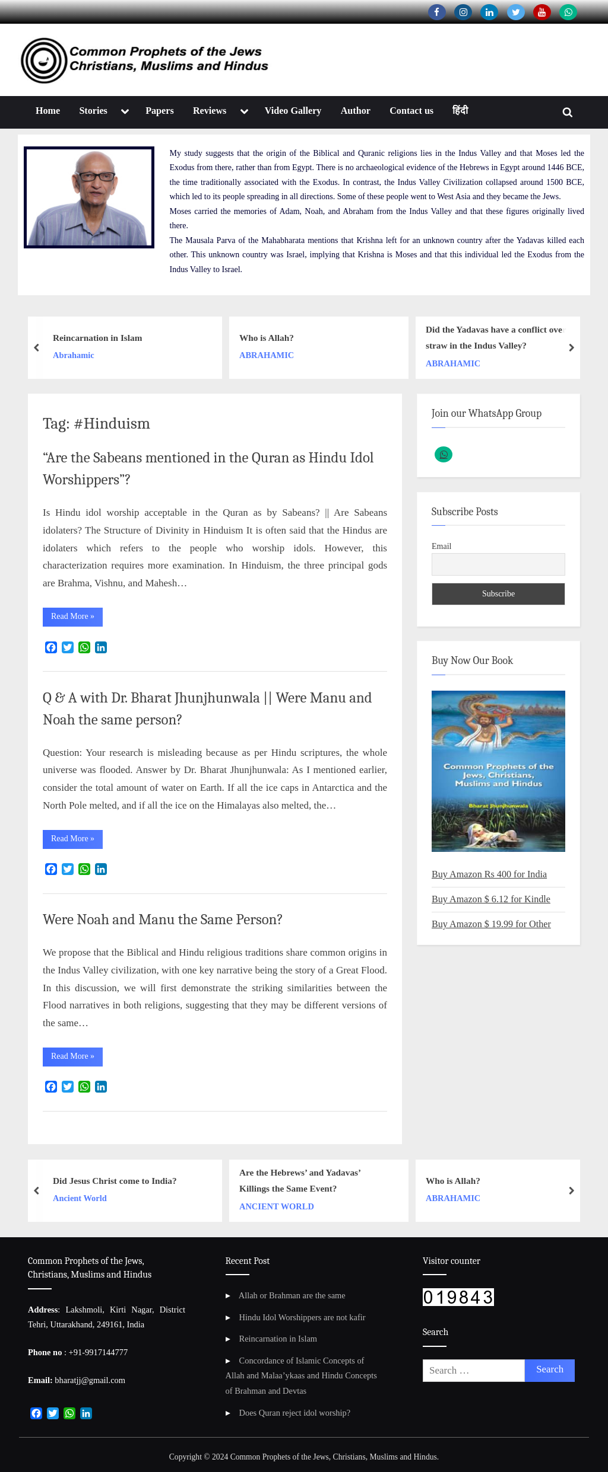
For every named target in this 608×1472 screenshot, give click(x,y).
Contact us (411, 111)
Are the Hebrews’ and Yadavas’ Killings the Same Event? (299, 1181)
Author (355, 111)
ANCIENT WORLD (276, 1206)
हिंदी (460, 111)
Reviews (209, 111)
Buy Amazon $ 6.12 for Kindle (491, 899)
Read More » (77, 619)
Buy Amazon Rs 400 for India (489, 874)
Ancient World (80, 1198)
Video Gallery (293, 111)
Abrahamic (73, 355)
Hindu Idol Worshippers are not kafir (302, 1317)
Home (48, 111)
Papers (159, 111)
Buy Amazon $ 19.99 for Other (491, 924)
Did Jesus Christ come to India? (115, 1181)
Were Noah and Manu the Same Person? (163, 919)
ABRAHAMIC (266, 355)
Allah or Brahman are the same (292, 1295)
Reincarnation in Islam (97, 338)
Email (441, 546)
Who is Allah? (266, 338)
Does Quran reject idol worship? (295, 1412)
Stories (93, 111)
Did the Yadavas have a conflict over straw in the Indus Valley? (496, 337)
